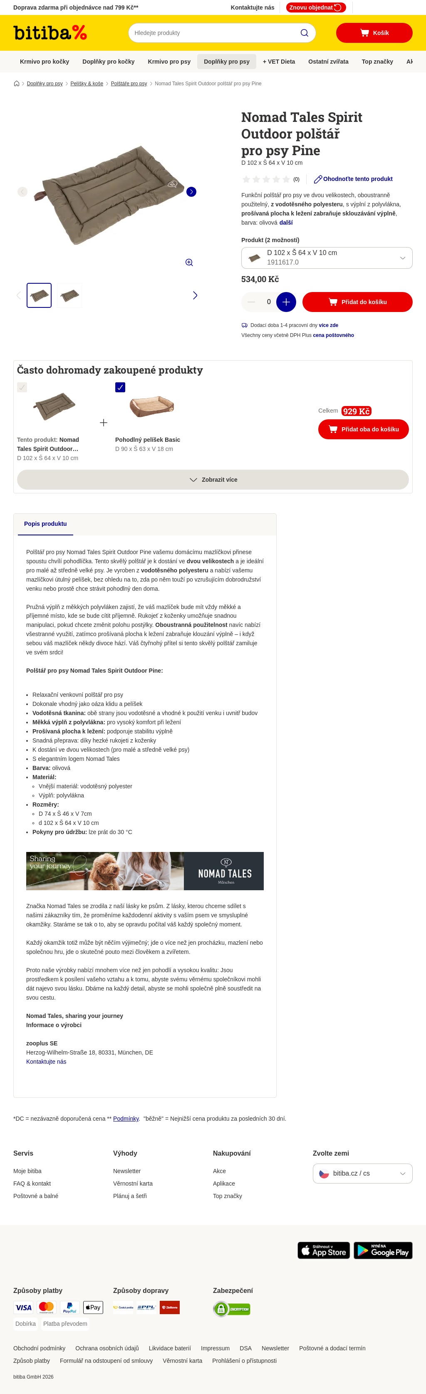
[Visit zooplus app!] (323, 1257)
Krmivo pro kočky (44, 61)
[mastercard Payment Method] (47, 1309)
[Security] (231, 1310)
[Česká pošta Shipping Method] (123, 1309)
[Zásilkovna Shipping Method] (170, 1309)
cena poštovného (333, 335)
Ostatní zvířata (328, 61)
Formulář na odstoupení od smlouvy (106, 1360)
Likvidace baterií (170, 1348)
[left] (22, 192)
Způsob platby (31, 1360)
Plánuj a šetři (130, 1196)
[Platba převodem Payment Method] (65, 1324)
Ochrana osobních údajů (107, 1348)
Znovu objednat (316, 7)
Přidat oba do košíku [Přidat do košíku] (368, 430)
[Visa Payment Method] (23, 1309)
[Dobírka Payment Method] (25, 1324)
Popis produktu (45, 523)
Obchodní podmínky (39, 1348)
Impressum (215, 1348)
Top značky (377, 61)
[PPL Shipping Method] (146, 1309)
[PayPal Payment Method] (70, 1309)
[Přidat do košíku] (357, 302)
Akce (219, 1171)
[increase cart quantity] (286, 302)
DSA (246, 1348)
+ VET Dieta (279, 61)
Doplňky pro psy (227, 61)
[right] (191, 192)
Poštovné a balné (35, 1196)
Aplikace (224, 1183)
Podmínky (126, 1118)
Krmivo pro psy (169, 61)
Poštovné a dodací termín (332, 1348)
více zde (328, 325)
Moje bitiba (27, 1171)
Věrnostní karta (133, 1183)
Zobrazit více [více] (213, 480)
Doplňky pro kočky (108, 61)
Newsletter (127, 1171)
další (286, 222)
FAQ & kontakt (32, 1183)
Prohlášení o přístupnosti (244, 1360)
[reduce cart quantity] (251, 302)
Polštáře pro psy (129, 84)
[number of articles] (268, 302)
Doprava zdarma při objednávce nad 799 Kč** (75, 7)
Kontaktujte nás (253, 7)
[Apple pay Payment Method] (93, 1309)
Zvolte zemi (331, 1153)
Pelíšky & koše (86, 84)
